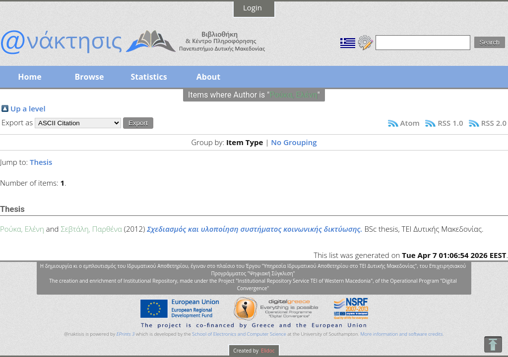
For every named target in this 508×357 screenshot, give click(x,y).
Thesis (41, 162)
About (208, 76)
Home (29, 76)
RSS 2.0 (494, 123)
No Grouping (294, 142)
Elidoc (267, 350)
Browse (89, 76)
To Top (493, 344)
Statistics (148, 76)
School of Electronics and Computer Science (239, 334)
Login (252, 7)
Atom (410, 123)
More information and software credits (401, 334)
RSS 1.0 (450, 123)
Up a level (28, 108)
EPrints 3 (126, 334)
